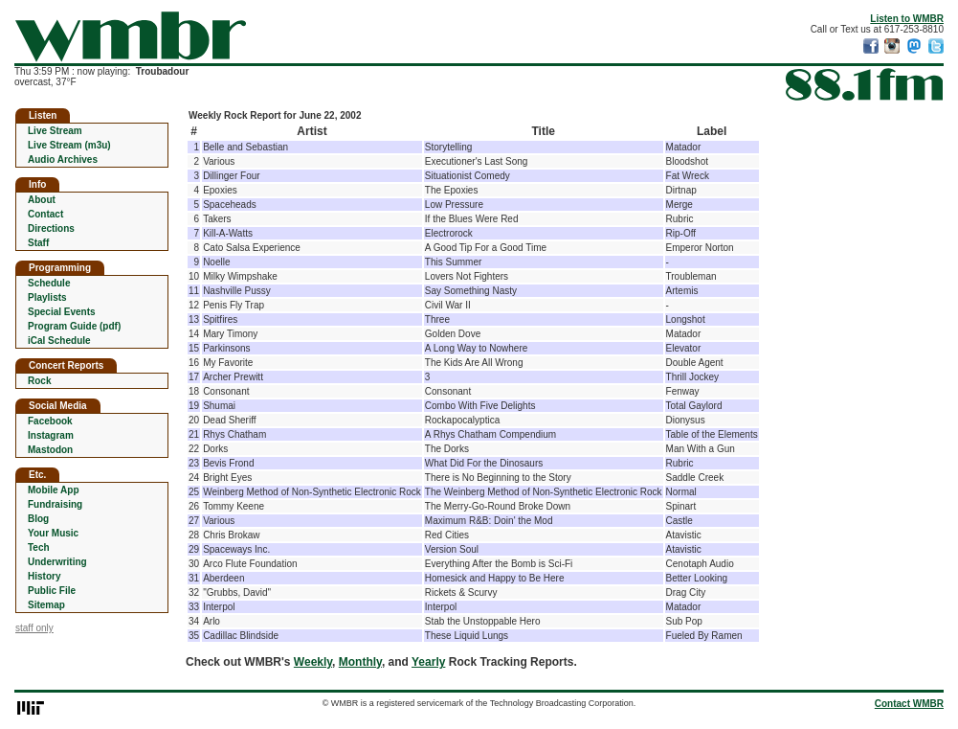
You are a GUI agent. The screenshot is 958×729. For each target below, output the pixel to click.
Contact (45, 214)
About (42, 199)
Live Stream (55, 130)
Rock (39, 381)
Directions (51, 228)
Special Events (62, 312)
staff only (34, 628)
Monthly (360, 662)
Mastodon (50, 449)
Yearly (428, 662)
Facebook (50, 421)
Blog (38, 518)
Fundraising (55, 504)
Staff (38, 243)
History (44, 576)
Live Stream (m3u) (69, 145)
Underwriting (57, 562)
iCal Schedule (59, 340)
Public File (52, 590)
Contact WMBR (909, 703)
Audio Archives (63, 159)
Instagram (51, 435)
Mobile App (53, 490)
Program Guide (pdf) (74, 326)
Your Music (53, 533)
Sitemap (46, 605)
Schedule (49, 283)
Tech (39, 547)
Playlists (47, 297)
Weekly (313, 662)
